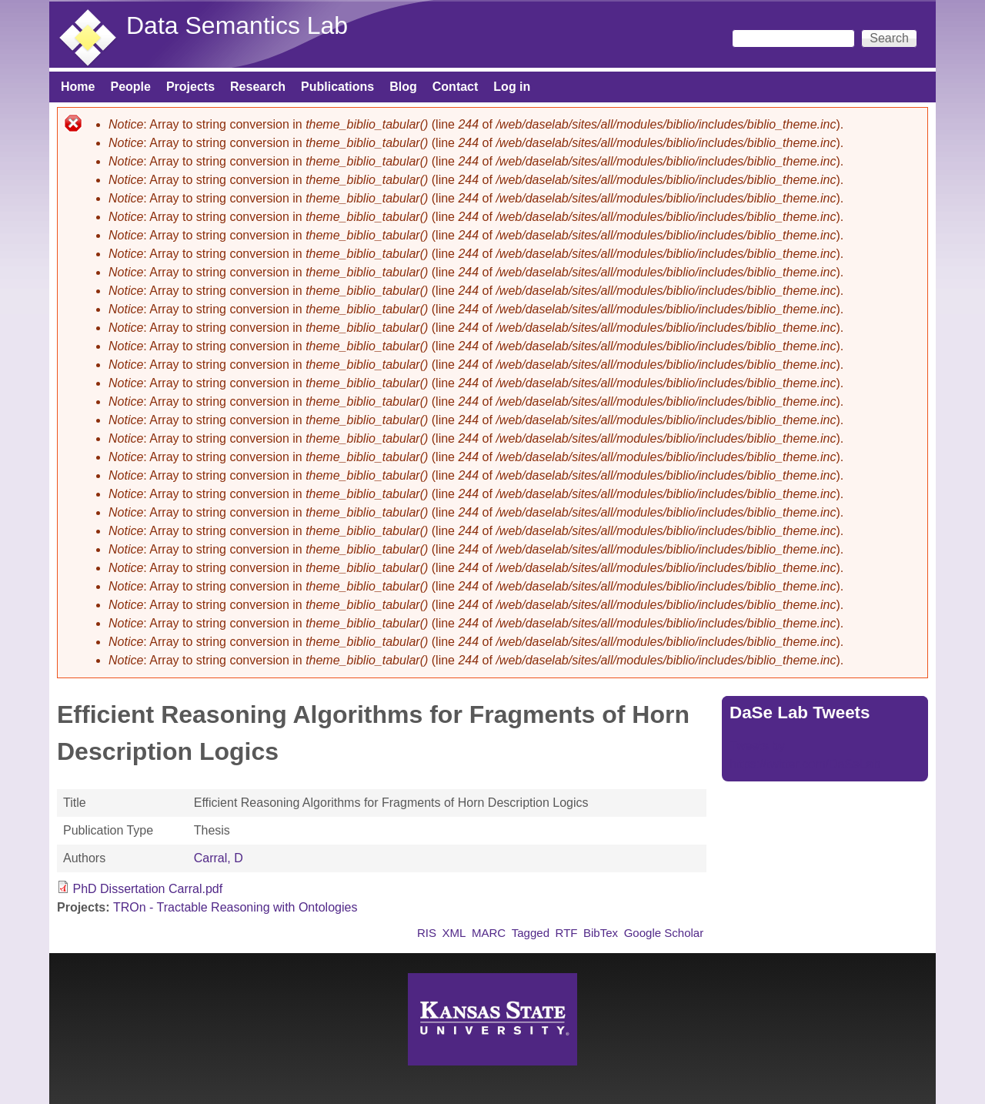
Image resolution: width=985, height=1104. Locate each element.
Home (78, 86)
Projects (190, 86)
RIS (426, 932)
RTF (567, 932)
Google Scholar (664, 932)
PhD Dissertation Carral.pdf (147, 888)
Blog (403, 86)
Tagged (530, 932)
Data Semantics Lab (237, 25)
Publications (337, 86)
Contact (455, 86)
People (130, 86)
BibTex (600, 932)
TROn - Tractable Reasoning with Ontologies (235, 907)
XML (454, 932)
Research (257, 86)
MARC (489, 932)
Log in (511, 86)
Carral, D (218, 858)
